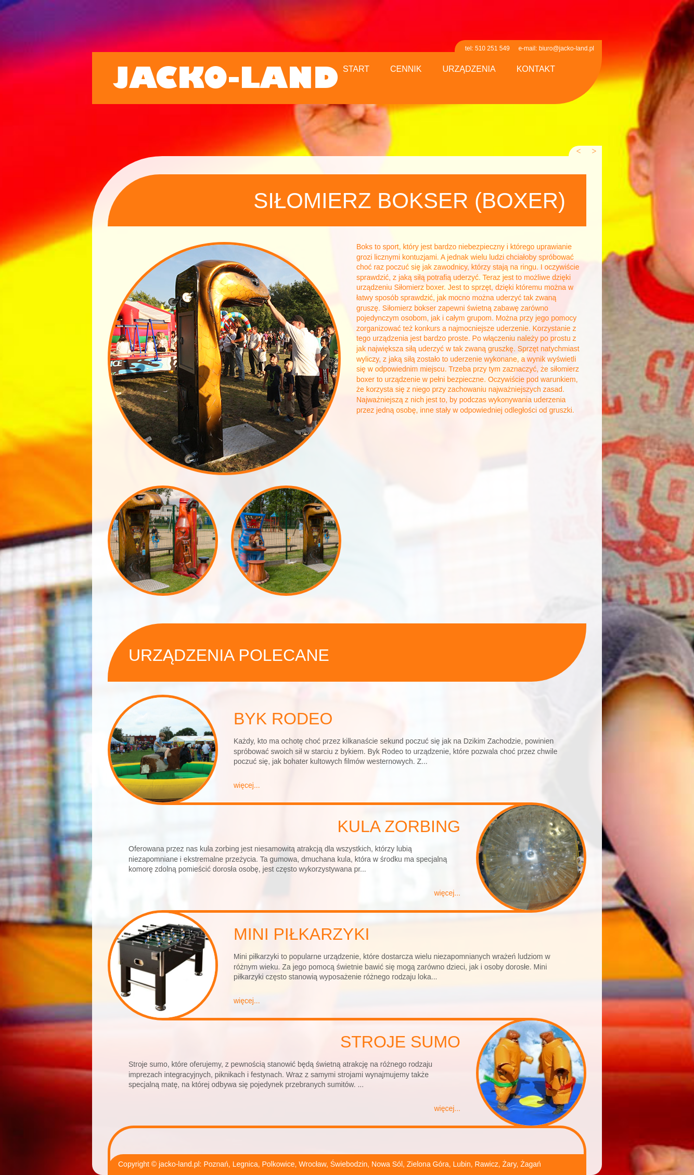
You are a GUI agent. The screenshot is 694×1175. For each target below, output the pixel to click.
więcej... (247, 785)
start (356, 69)
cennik (405, 69)
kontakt (536, 69)
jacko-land (226, 79)
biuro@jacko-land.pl (566, 48)
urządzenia (468, 69)
